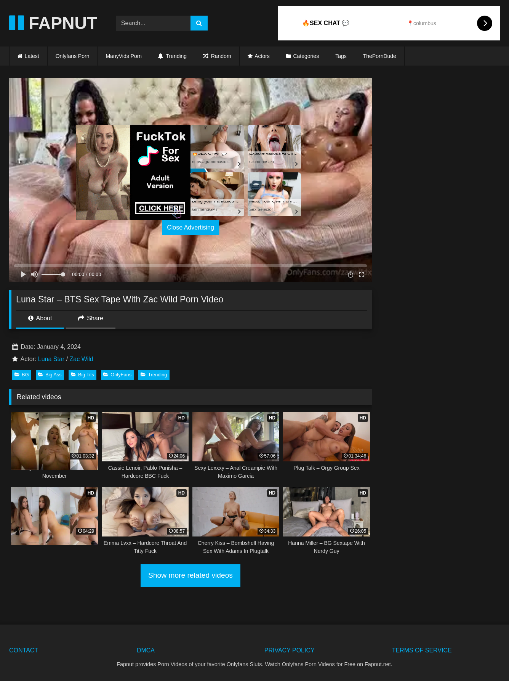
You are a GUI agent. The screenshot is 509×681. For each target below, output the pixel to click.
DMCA (146, 650)
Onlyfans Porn (73, 56)
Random (217, 56)
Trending (172, 56)
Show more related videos (190, 575)
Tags (341, 56)
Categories (306, 56)
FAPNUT (53, 23)
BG (21, 374)
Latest (32, 56)
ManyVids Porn (124, 56)
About (40, 318)
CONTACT (23, 650)
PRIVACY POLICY (289, 650)
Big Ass (50, 374)
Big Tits (82, 374)
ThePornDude (379, 56)
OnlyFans (117, 374)
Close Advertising (190, 227)
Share (90, 318)
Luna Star (51, 359)
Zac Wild (81, 359)
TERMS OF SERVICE (422, 650)
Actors (262, 56)
